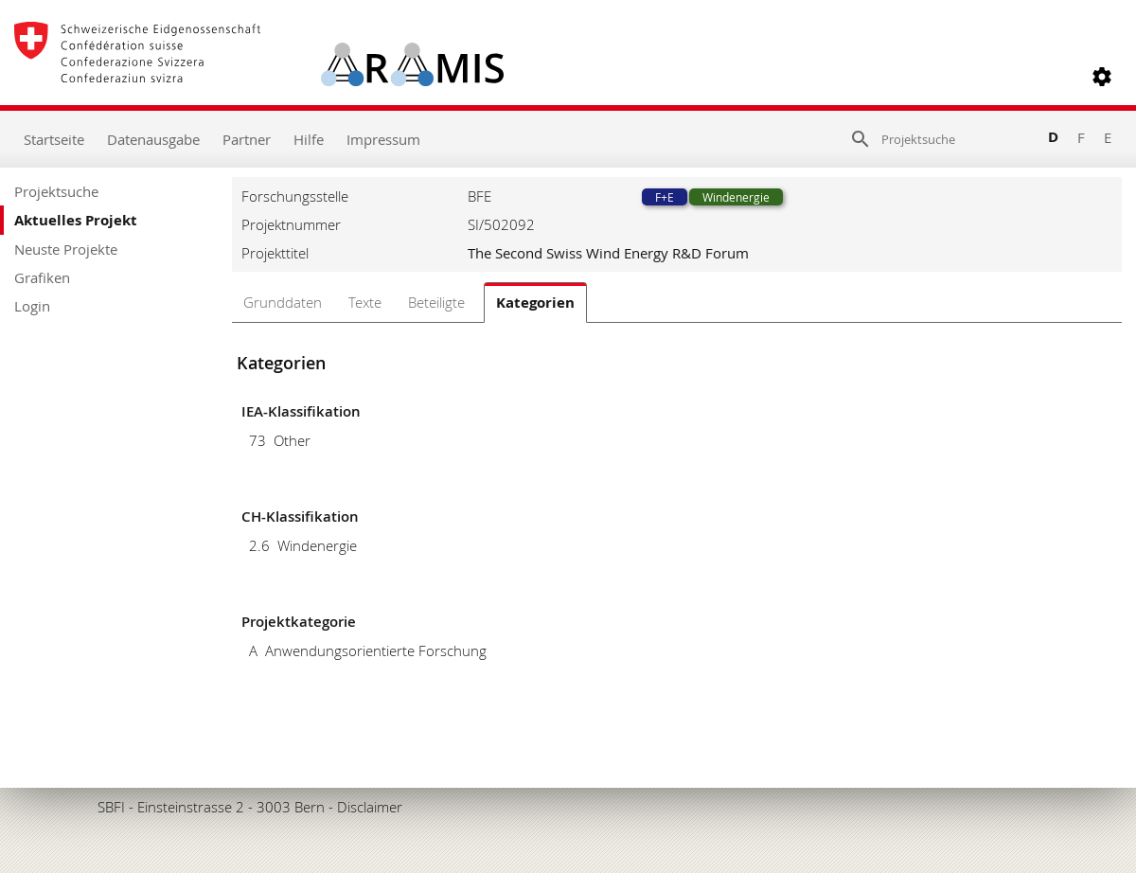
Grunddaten (282, 302)
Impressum (383, 139)
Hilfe (308, 139)
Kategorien (535, 302)
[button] (1102, 76)
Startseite (54, 139)
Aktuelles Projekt (75, 220)
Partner (246, 139)
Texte (365, 302)
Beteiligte (436, 302)
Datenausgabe (153, 139)
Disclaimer (369, 806)
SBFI (111, 806)
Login (32, 305)
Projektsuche (56, 191)
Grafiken (42, 277)
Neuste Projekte (65, 249)
